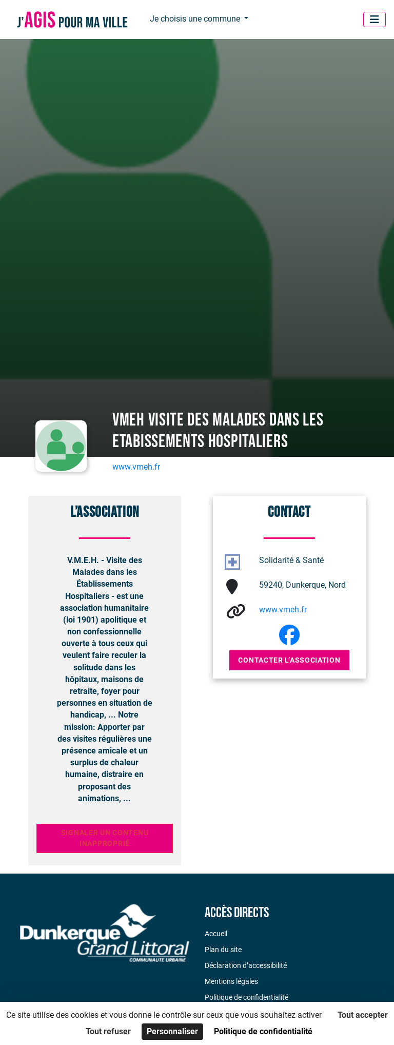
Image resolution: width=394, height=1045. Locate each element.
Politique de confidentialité (246, 997)
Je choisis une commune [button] (196, 19)
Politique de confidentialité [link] (263, 1031)
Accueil (216, 934)
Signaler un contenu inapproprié (105, 838)
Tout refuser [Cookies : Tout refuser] (108, 1031)
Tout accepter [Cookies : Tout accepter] (363, 1015)
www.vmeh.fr (136, 467)
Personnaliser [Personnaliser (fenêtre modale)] (172, 1031)
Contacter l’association (289, 660)
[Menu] (374, 19)
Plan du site (223, 949)
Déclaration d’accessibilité (246, 965)
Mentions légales (231, 981)
